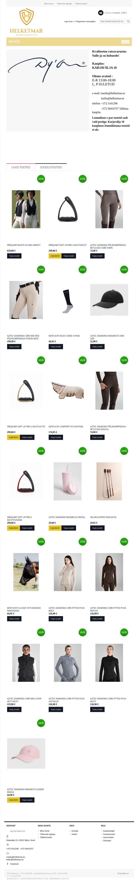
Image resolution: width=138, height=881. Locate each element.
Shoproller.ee (123, 873)
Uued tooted (20, 167)
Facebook (14, 864)
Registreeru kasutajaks (86, 21)
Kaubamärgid (108, 831)
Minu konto (49, 4)
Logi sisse (68, 21)
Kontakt (75, 831)
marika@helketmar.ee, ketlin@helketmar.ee (15, 858)
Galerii (74, 834)
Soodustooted (51, 167)
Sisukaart (107, 841)
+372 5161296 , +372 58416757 (20, 849)
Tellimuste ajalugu (64, 4)
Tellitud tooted (81, 4)
